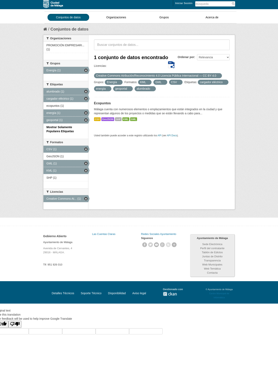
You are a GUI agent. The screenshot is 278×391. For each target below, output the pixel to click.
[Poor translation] (14, 324)
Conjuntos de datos (68, 17)
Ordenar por (186, 57)
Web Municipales (212, 264)
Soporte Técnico (91, 293)
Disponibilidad (117, 293)
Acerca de (212, 17)
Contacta (212, 272)
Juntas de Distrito (212, 256)
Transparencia (212, 260)
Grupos (164, 17)
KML (125, 119)
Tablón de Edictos (212, 252)
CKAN (170, 294)
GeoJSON (107, 119)
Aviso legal (139, 293)
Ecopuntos (102, 103)
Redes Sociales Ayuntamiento (158, 234)
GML (133, 119)
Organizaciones (116, 17)
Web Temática (212, 268)
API (159, 135)
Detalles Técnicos (63, 293)
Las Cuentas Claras (103, 234)
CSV (97, 119)
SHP (118, 119)
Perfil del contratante (212, 248)
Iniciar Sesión (184, 3)
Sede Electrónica (212, 244)
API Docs (172, 135)
